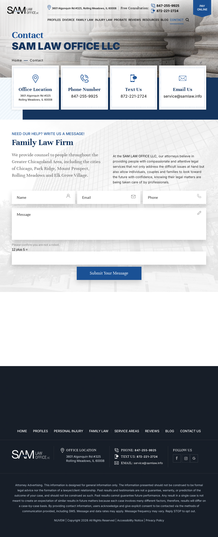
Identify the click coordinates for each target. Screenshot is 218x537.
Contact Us (190, 431)
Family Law (84, 19)
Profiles (54, 19)
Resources (150, 19)
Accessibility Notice (130, 520)
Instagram (186, 458)
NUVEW (59, 520)
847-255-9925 (167, 5)
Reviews (134, 19)
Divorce (68, 19)
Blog (164, 19)
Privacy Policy (155, 520)
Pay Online (202, 8)
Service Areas (126, 431)
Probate (120, 19)
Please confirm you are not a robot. (36, 244)
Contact (177, 19)
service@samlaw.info (183, 96)
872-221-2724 (167, 10)
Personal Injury (68, 431)
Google (194, 458)
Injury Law (103, 19)
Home (22, 431)
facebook (177, 458)
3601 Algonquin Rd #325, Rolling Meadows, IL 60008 (84, 8)
